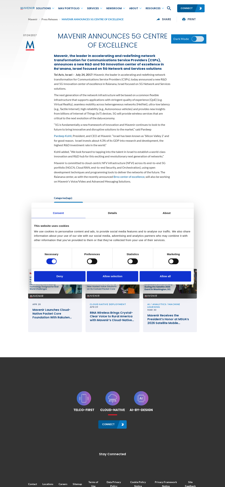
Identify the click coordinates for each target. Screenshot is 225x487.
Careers (55, 485)
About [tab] (167, 212)
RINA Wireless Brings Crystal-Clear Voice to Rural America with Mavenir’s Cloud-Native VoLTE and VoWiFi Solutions (112, 321)
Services (93, 8)
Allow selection (112, 276)
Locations (39, 485)
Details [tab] (112, 212)
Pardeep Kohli (63, 137)
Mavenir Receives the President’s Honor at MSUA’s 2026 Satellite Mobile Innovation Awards (174, 321)
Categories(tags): (63, 198)
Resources (153, 8)
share (172, 19)
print (197, 19)
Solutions (43, 8)
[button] (168, 8)
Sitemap (69, 485)
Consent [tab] (58, 212)
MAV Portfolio (69, 8)
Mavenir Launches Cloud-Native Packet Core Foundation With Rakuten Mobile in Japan (48, 318)
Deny (59, 276)
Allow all (165, 276)
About (133, 8)
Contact (24, 485)
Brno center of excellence (129, 177)
